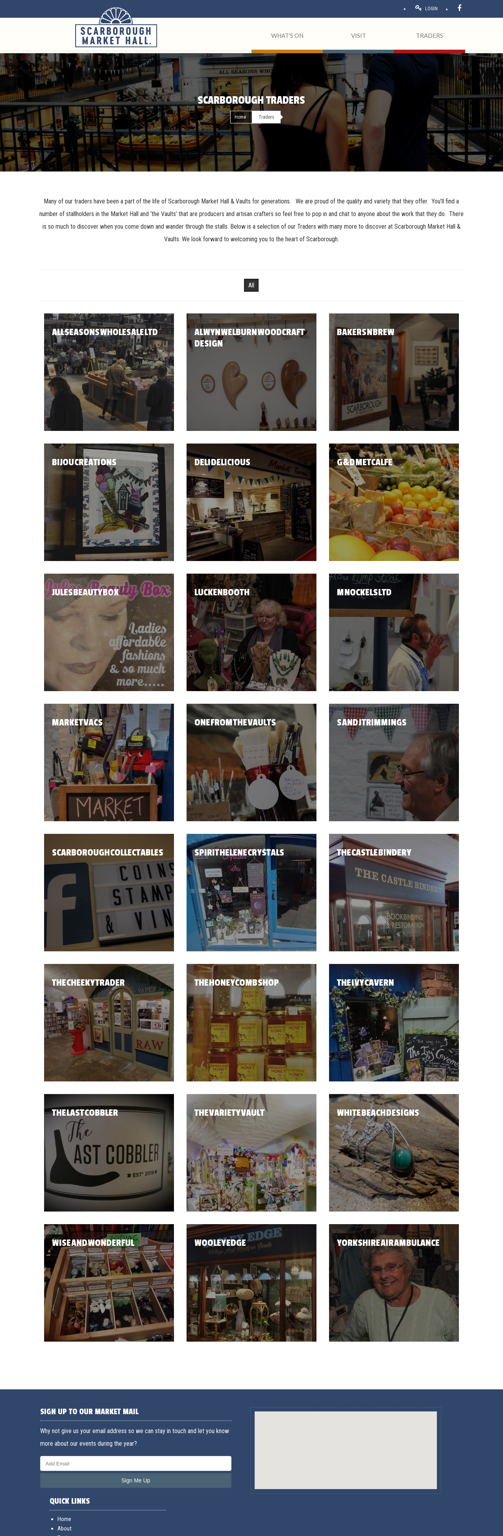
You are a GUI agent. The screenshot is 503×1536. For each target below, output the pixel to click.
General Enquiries (439, 1429)
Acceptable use (97, 1527)
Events (350, 1457)
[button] (251, 1443)
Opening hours (358, 1467)
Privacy (120, 1527)
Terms (73, 1527)
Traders (350, 1448)
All (251, 285)
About (349, 1439)
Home (240, 117)
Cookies (138, 1527)
